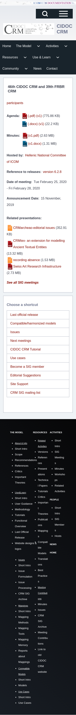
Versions (43, 451)
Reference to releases (23, 172)
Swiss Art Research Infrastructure (37, 266)
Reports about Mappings (24, 656)
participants (15, 103)
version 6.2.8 (52, 172)
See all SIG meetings (23, 282)
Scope (18, 454)
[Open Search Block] (45, 14)
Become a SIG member (27, 366)
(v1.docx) (35, 143)
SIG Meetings (59, 457)
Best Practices (42, 576)
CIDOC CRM (64, 28)
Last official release (24, 314)
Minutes (13, 135)
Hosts (58, 535)
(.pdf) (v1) (35, 116)
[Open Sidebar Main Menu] (63, 14)
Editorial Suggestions (25, 375)
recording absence (26, 260)
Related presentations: (24, 218)
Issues (15, 332)
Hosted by (14, 155)
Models (22, 685)
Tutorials (20, 515)
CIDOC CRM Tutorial (25, 349)
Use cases (18, 358)
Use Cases (24, 702)
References (21, 465)
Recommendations (26, 460)
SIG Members (59, 525)
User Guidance (24, 503)
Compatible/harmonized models (33, 323)
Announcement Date (22, 198)
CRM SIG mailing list (25, 392)
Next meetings (20, 340)
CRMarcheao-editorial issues (34, 227)
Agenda (13, 116)
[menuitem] (7, 46)
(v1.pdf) (33, 135)
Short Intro (21, 448)
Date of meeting (19, 182)
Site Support (19, 384)
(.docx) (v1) (36, 124)
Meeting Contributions (43, 638)
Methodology (22, 509)
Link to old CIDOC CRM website (42, 660)
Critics (18, 471)
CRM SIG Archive (42, 621)
